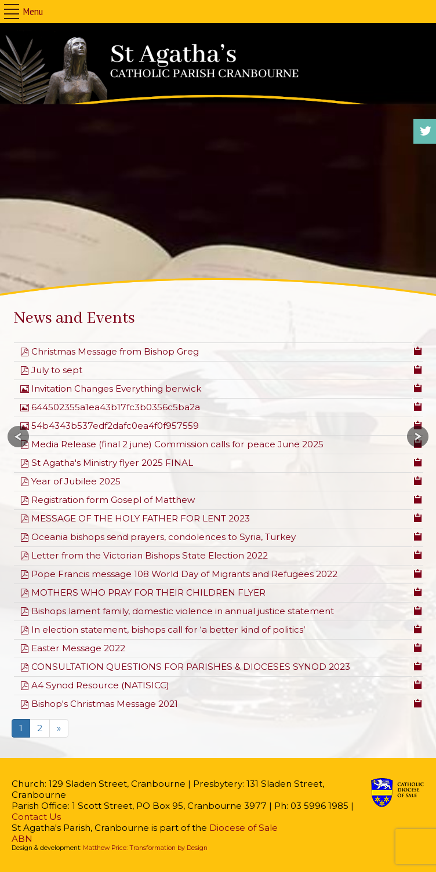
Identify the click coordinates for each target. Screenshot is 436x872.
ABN (22, 838)
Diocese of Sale (243, 827)
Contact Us (36, 816)
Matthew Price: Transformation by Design (145, 848)
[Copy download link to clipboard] (418, 350)
